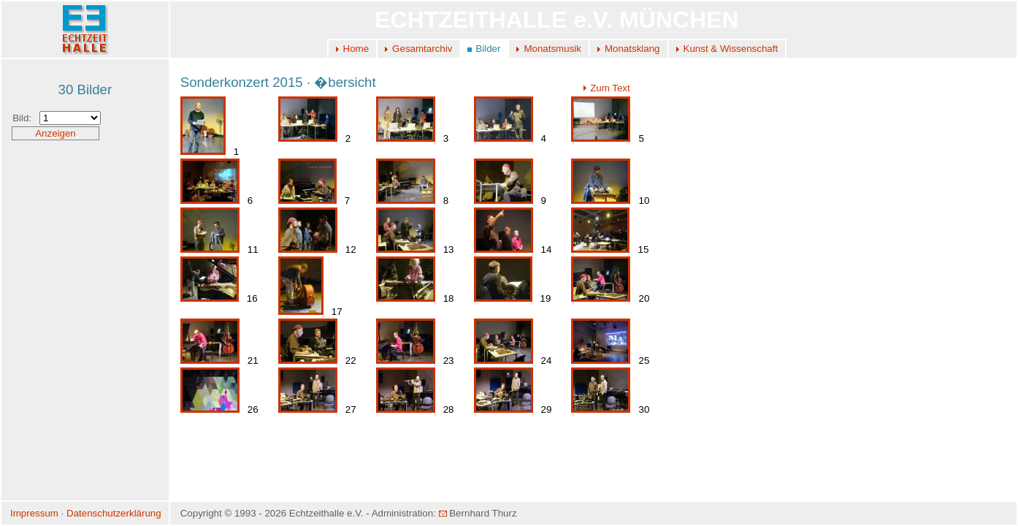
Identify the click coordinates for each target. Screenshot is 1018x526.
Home (356, 48)
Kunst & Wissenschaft (731, 48)
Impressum (34, 513)
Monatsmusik (552, 48)
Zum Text (606, 88)
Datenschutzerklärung (113, 513)
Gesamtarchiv (422, 48)
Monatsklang (632, 48)
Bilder (487, 48)
